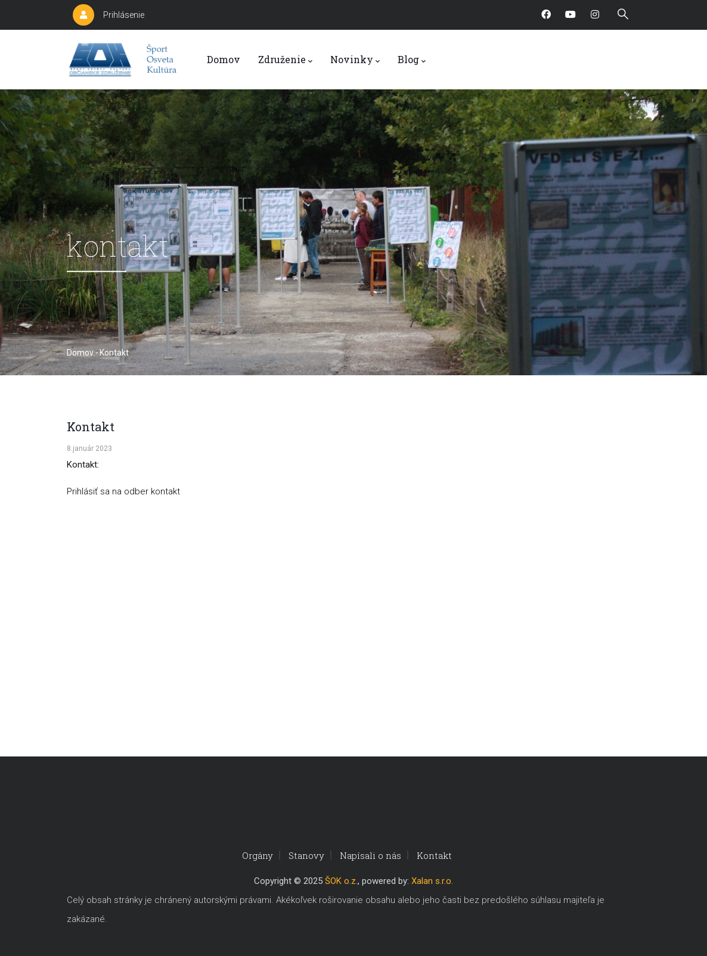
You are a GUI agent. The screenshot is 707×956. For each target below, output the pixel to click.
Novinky (355, 60)
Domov (223, 59)
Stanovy (306, 855)
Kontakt (434, 855)
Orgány (257, 855)
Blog (412, 60)
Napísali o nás (370, 855)
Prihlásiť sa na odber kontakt (123, 491)
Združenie (285, 60)
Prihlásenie (123, 15)
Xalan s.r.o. (432, 881)
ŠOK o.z (340, 881)
